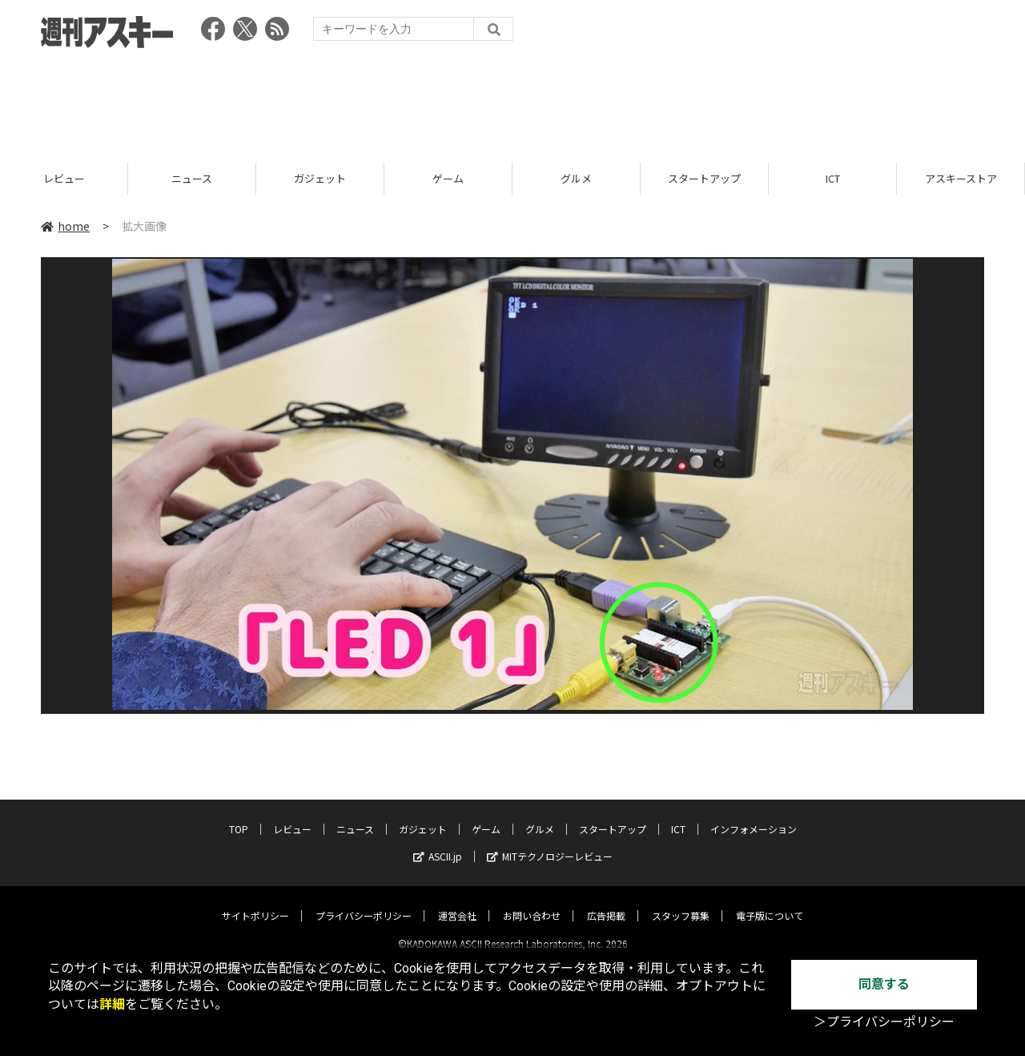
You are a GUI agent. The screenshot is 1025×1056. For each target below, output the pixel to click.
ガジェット (325, 178)
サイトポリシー (255, 902)
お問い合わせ (532, 902)
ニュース (197, 178)
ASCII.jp (437, 842)
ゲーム (453, 178)
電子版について (769, 902)
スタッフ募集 (680, 902)
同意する (884, 984)
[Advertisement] (512, 100)
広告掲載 (606, 902)
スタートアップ (709, 178)
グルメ (581, 178)
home (65, 226)
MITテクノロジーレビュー (550, 842)
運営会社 (457, 902)
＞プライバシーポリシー (884, 1022)
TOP (238, 815)
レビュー (69, 178)
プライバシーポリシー (364, 902)
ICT (838, 178)
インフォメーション (753, 815)
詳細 (112, 1004)
